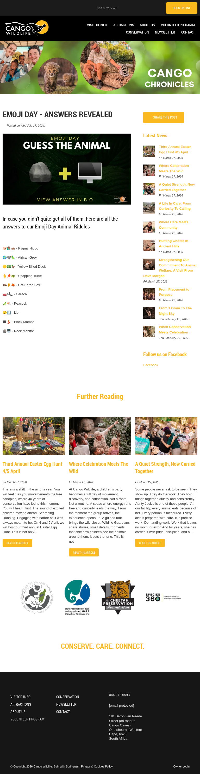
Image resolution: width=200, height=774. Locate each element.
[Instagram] (131, 8)
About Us (147, 24)
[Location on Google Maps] (125, 8)
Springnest (73, 766)
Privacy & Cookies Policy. (97, 766)
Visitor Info (97, 24)
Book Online (182, 7)
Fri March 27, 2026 (15, 482)
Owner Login (181, 766)
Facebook (150, 365)
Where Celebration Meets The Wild (98, 467)
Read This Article (17, 543)
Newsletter (165, 32)
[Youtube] (138, 8)
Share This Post (165, 117)
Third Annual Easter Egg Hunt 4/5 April (32, 467)
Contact (188, 32)
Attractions (123, 24)
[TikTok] (151, 8)
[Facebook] (144, 8)
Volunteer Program (178, 24)
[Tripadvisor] (157, 8)
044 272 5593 (107, 8)
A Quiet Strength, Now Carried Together (165, 467)
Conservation (137, 32)
